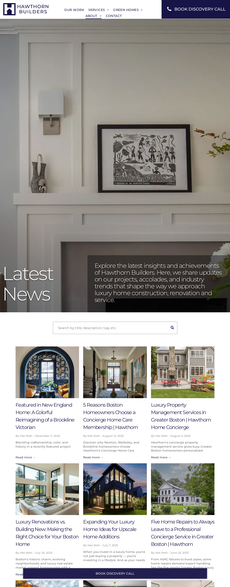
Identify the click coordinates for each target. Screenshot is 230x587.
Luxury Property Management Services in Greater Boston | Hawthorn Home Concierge (181, 416)
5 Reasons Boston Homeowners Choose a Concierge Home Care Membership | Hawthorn (110, 416)
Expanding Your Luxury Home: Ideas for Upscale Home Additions (109, 529)
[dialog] (222, 578)
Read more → (26, 457)
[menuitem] (74, 10)
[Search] (115, 328)
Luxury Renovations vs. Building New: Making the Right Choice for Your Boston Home (47, 533)
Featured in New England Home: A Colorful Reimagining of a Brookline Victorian (45, 416)
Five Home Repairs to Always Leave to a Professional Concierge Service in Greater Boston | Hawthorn (182, 533)
